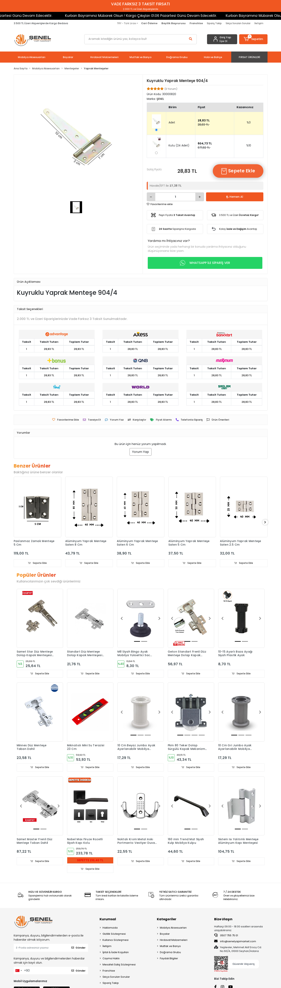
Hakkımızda (110, 928)
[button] (253, 39)
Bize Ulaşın (223, 919)
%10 (248, 145)
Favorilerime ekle (160, 204)
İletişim (258, 23)
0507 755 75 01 (226, 936)
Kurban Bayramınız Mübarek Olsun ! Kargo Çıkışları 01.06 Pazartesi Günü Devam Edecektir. (116, 15)
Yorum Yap (140, 452)
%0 (249, 122)
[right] (267, 522)
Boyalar (165, 934)
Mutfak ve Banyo (170, 946)
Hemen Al (234, 197)
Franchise (109, 971)
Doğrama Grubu (170, 953)
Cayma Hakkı (111, 959)
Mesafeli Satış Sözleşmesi (119, 965)
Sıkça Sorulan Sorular (238, 23)
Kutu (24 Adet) (179, 145)
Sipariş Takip (214, 23)
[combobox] (18, 971)
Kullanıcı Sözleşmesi (116, 940)
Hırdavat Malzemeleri (173, 940)
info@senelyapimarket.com (235, 942)
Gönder (78, 948)
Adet (172, 122)
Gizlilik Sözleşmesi (114, 934)
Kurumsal (108, 919)
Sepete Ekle (238, 171)
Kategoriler (166, 919)
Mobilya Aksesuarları (173, 928)
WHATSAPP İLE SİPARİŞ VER (205, 263)
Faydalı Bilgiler (169, 959)
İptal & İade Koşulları (116, 953)
